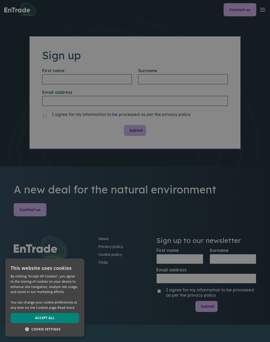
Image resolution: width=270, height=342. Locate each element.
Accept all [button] (45, 318)
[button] (45, 328)
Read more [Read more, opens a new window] (65, 307)
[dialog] (135, 171)
